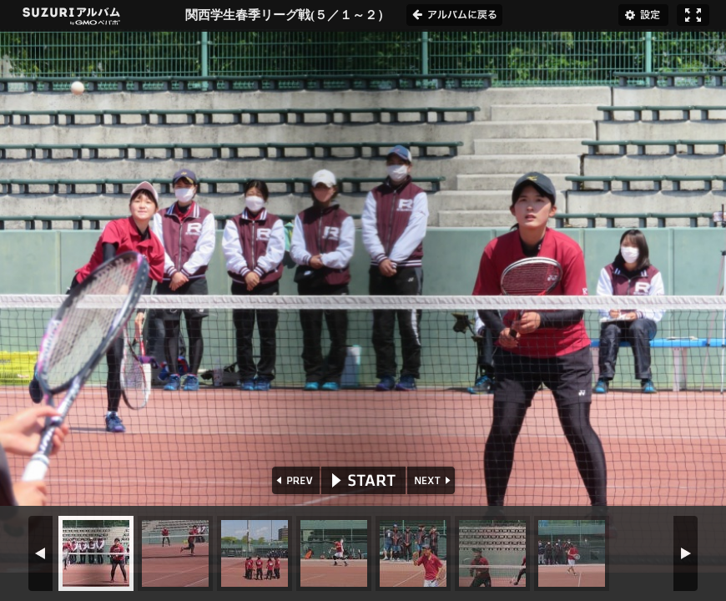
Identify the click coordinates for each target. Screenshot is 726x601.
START (363, 480)
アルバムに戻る (454, 15)
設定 (643, 15)
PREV (294, 480)
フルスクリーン (693, 15)
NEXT (432, 480)
